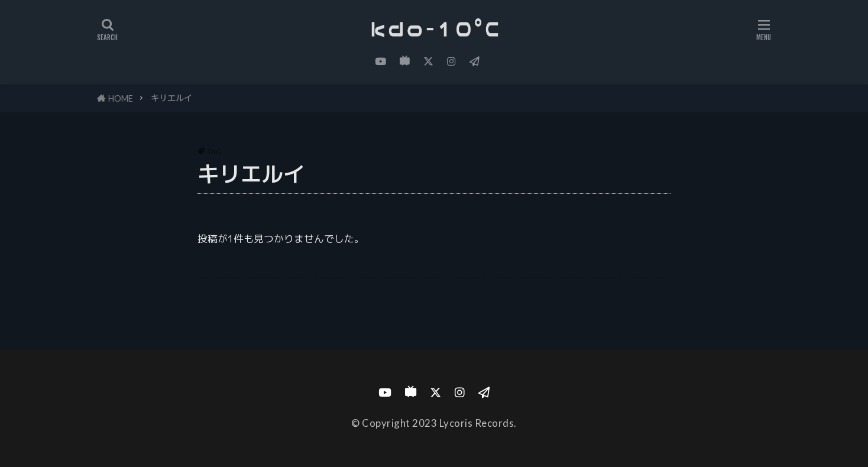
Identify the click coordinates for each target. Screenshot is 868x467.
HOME (120, 98)
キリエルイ (171, 98)
